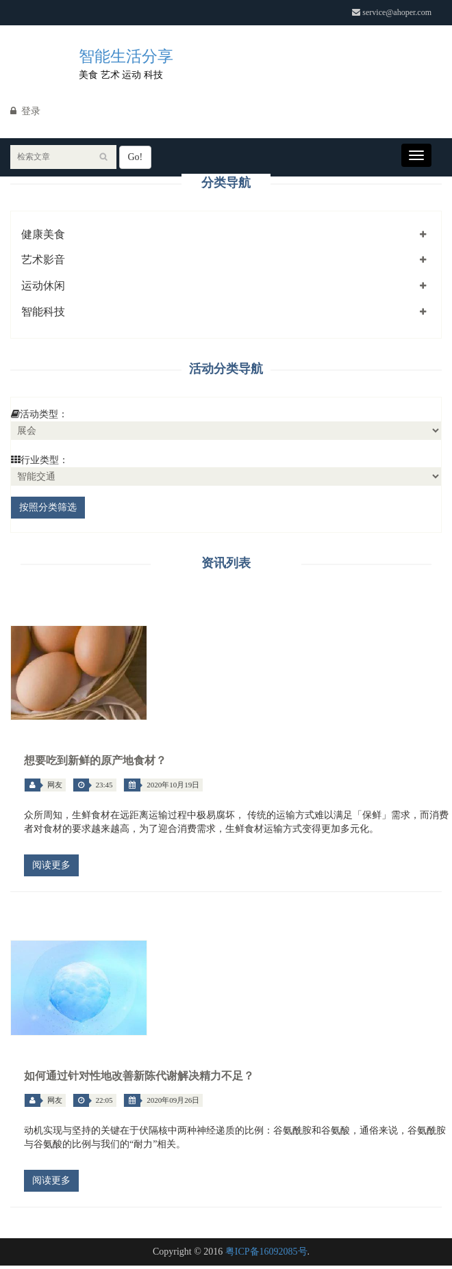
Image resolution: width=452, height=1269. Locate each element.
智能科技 (43, 311)
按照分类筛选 (48, 507)
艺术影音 (43, 259)
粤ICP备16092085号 (266, 1251)
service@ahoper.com (391, 12)
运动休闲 (43, 285)
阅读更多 (51, 865)
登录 (25, 111)
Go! (135, 157)
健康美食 (43, 234)
